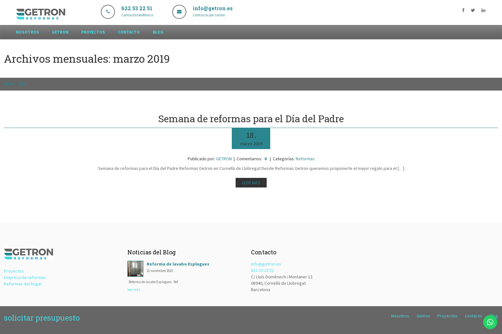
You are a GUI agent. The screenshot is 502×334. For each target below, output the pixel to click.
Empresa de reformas (25, 277)
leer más (133, 289)
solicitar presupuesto (42, 318)
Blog (158, 32)
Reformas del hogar (23, 284)
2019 (22, 84)
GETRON (224, 159)
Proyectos (93, 32)
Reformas (305, 159)
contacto (129, 32)
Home (9, 84)
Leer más (251, 183)
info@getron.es (266, 264)
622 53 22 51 (262, 270)
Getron (60, 32)
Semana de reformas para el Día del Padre (251, 118)
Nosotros (27, 32)
